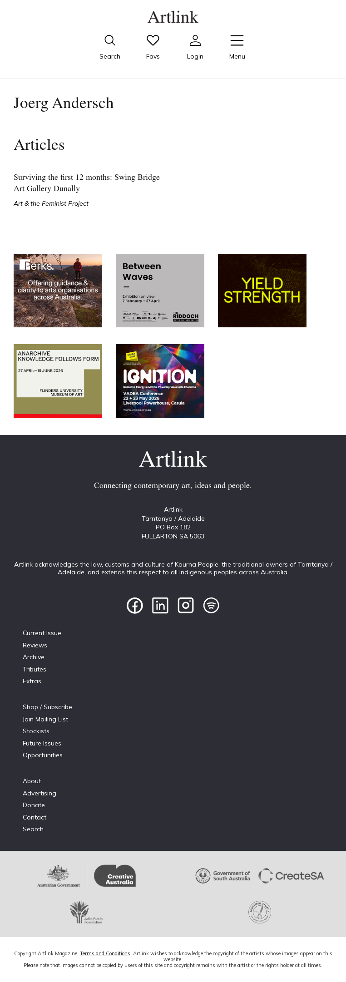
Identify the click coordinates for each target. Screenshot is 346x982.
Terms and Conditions (105, 953)
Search (33, 829)
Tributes (34, 669)
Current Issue (42, 633)
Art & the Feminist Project (51, 203)
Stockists (36, 731)
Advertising (39, 793)
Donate (34, 805)
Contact (34, 817)
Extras (32, 681)
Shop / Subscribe (47, 707)
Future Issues (42, 743)
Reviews (35, 645)
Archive (33, 657)
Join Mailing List (45, 719)
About (32, 781)
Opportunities (43, 755)
